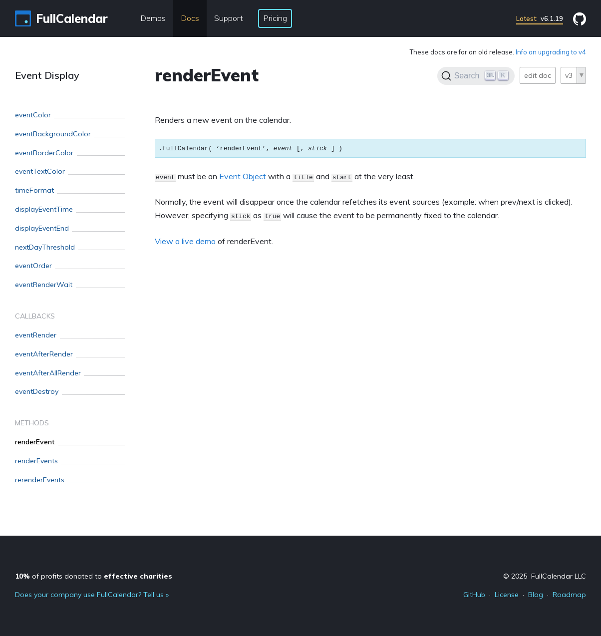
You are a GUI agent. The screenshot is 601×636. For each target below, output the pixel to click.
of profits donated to (93, 576)
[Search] (476, 76)
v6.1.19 (539, 18)
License (507, 594)
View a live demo (185, 241)
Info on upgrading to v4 (551, 52)
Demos (153, 18)
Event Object (242, 176)
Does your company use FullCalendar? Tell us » (92, 594)
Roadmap (569, 594)
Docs (190, 18)
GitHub (474, 594)
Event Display (47, 75)
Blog (535, 594)
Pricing (275, 18)
